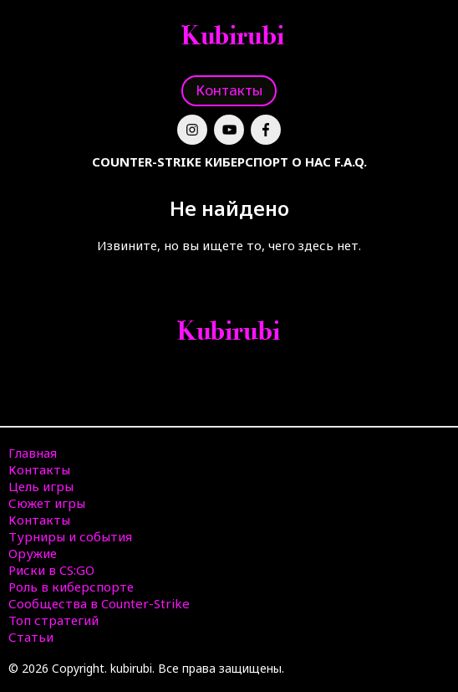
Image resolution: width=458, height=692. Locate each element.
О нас (311, 161)
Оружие (32, 553)
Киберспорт (246, 161)
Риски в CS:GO (51, 569)
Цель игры (41, 486)
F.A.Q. (350, 161)
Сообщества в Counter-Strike (99, 603)
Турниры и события (70, 536)
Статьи (30, 636)
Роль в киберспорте (71, 586)
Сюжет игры (46, 503)
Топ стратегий (53, 620)
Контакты (229, 90)
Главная (32, 452)
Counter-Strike (146, 161)
